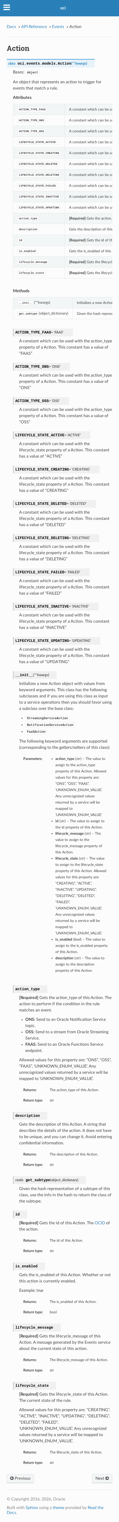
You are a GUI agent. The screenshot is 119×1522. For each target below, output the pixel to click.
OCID (100, 1223)
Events (58, 27)
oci (63, 8)
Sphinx (32, 1508)
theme (58, 1508)
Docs (11, 27)
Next (102, 1478)
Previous (20, 1478)
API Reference (34, 27)
